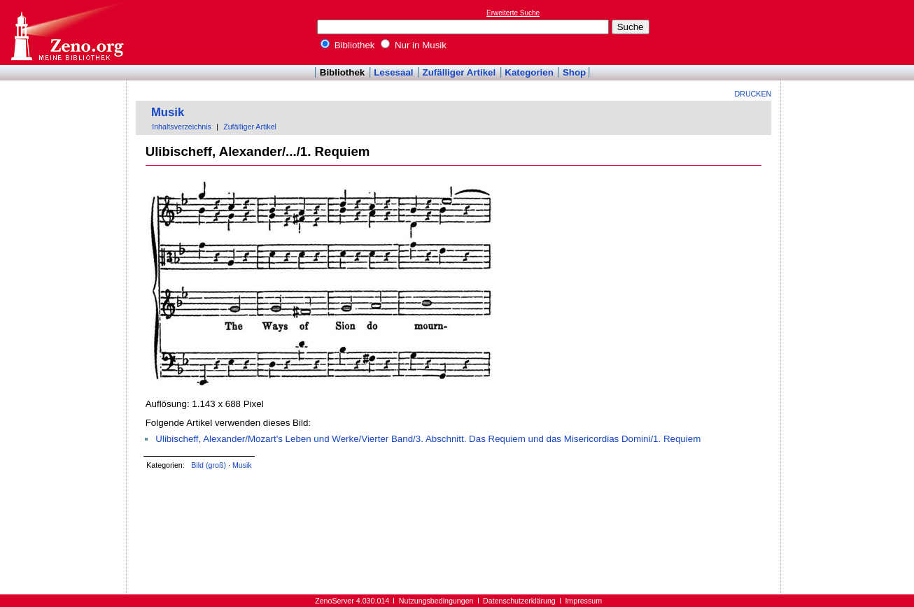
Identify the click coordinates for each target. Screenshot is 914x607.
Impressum (583, 601)
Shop (574, 72)
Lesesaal (393, 72)
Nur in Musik (414, 45)
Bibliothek (348, 45)
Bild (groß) (208, 465)
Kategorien (529, 72)
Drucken (753, 94)
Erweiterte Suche (513, 13)
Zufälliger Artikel (459, 72)
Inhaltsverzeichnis (181, 126)
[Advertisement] (850, 32)
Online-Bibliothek (66, 32)
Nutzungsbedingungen (436, 601)
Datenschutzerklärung (519, 601)
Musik (167, 112)
